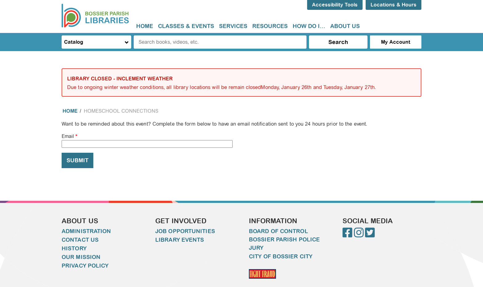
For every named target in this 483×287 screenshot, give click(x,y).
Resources (270, 26)
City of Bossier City (280, 256)
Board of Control (278, 231)
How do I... (309, 26)
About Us (345, 26)
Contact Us (80, 239)
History (74, 248)
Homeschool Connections (121, 111)
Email (68, 136)
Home (144, 26)
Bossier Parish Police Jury (284, 243)
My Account (395, 42)
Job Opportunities (185, 231)
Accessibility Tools (335, 5)
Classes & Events (186, 26)
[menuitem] (145, 26)
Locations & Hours (393, 5)
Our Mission (81, 257)
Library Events (179, 239)
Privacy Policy (85, 265)
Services (233, 26)
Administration (86, 231)
